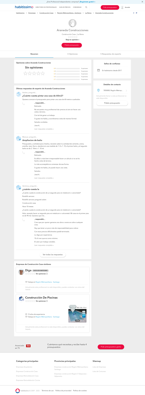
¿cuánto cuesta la (30, 189)
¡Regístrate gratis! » (87, 2)
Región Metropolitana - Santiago (69, 13)
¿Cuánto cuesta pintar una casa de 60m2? (42, 96)
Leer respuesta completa (43, 129)
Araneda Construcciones (104, 13)
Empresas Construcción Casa (27, 371)
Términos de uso (48, 391)
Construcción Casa (46, 13)
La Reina (88, 13)
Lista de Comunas (99, 371)
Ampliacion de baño (32, 140)
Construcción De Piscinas (41, 297)
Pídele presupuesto (72, 45)
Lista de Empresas (99, 367)
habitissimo (20, 13)
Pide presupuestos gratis (111, 347)
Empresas (32, 13)
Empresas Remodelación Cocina (28, 380)
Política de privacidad (63, 391)
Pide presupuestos (110, 7)
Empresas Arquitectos (24, 367)
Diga (28, 270)
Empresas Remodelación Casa (27, 376)
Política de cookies (80, 391)
